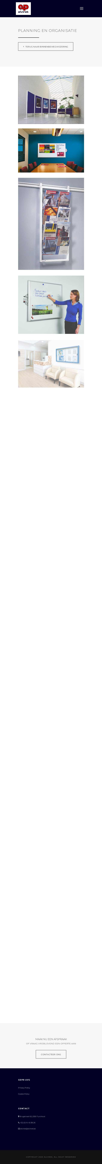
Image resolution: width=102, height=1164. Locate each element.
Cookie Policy (23, 1094)
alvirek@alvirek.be (27, 1128)
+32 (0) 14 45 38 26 (26, 1122)
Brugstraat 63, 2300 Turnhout (31, 1116)
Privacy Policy (24, 1088)
